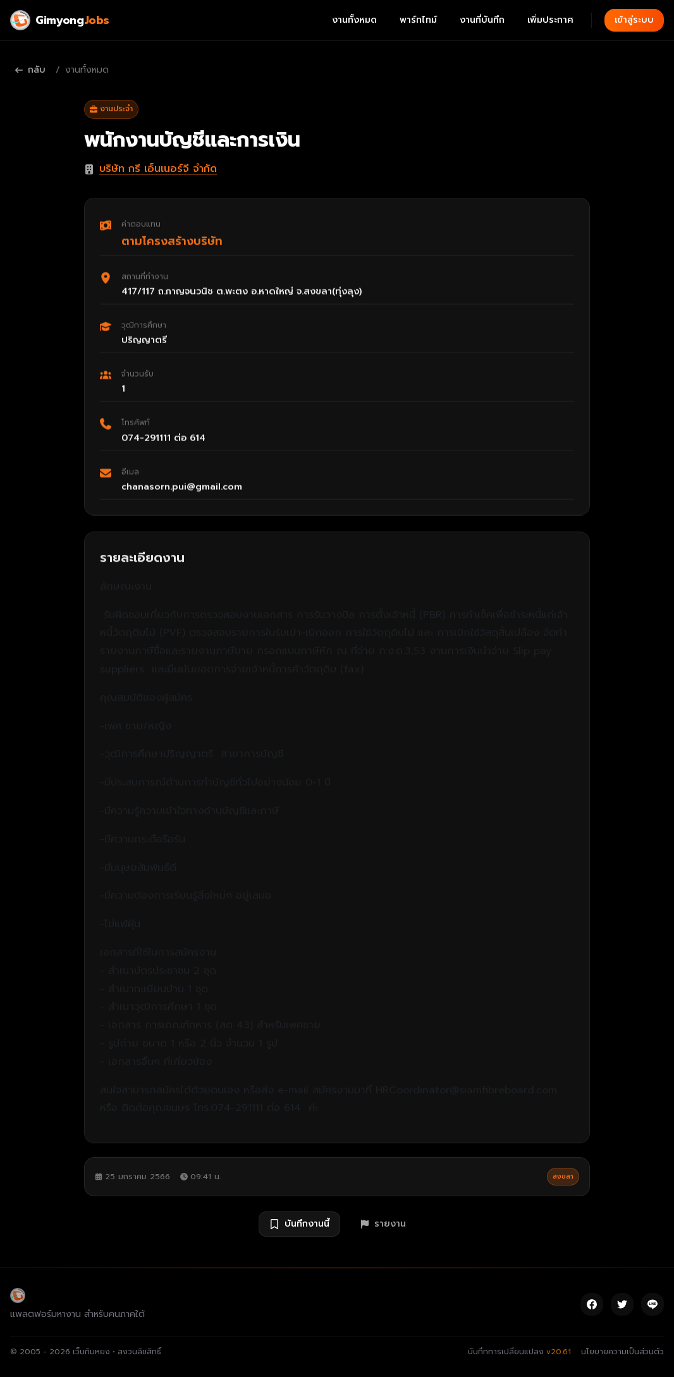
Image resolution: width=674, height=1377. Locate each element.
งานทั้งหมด (354, 20)
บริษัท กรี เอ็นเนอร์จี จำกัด (158, 168)
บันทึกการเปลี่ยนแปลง (519, 1352)
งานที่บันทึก (482, 20)
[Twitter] (622, 1304)
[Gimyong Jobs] (59, 20)
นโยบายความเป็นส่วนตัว (622, 1352)
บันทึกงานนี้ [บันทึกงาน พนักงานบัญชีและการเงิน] (299, 1223)
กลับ (30, 69)
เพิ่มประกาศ (550, 20)
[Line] (652, 1304)
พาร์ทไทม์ (418, 20)
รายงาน (383, 1223)
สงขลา (563, 1176)
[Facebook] (591, 1304)
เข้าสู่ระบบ (634, 20)
